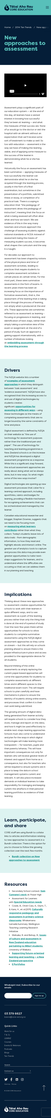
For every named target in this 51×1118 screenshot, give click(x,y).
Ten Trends (9, 1056)
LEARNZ (7, 1038)
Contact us (9, 1071)
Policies (14, 1084)
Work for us (9, 1031)
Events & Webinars (12, 1045)
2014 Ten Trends (23, 27)
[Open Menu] (47, 7)
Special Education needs (28, 902)
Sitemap (7, 1084)
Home (7, 27)
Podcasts (8, 1049)
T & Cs (7, 1035)
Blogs (6, 1052)
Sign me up (39, 996)
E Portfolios (18, 964)
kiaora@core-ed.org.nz (15, 1017)
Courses (7, 1042)
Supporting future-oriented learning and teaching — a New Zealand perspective (26, 957)
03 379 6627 (13, 1013)
